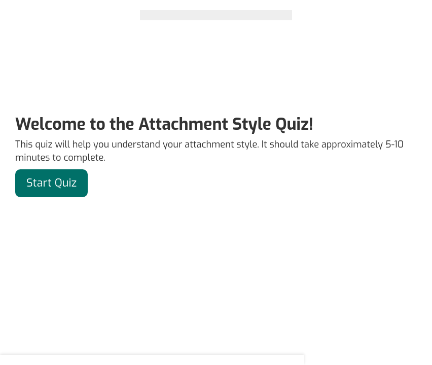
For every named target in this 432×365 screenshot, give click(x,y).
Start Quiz (51, 182)
